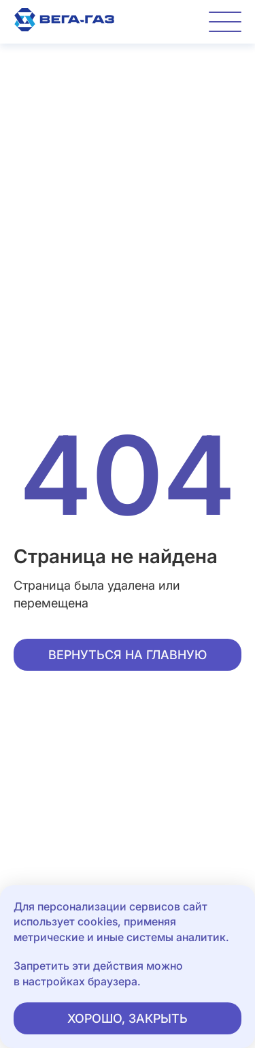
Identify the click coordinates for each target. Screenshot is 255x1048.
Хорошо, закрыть (127, 1018)
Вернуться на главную (127, 655)
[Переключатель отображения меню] (225, 22)
